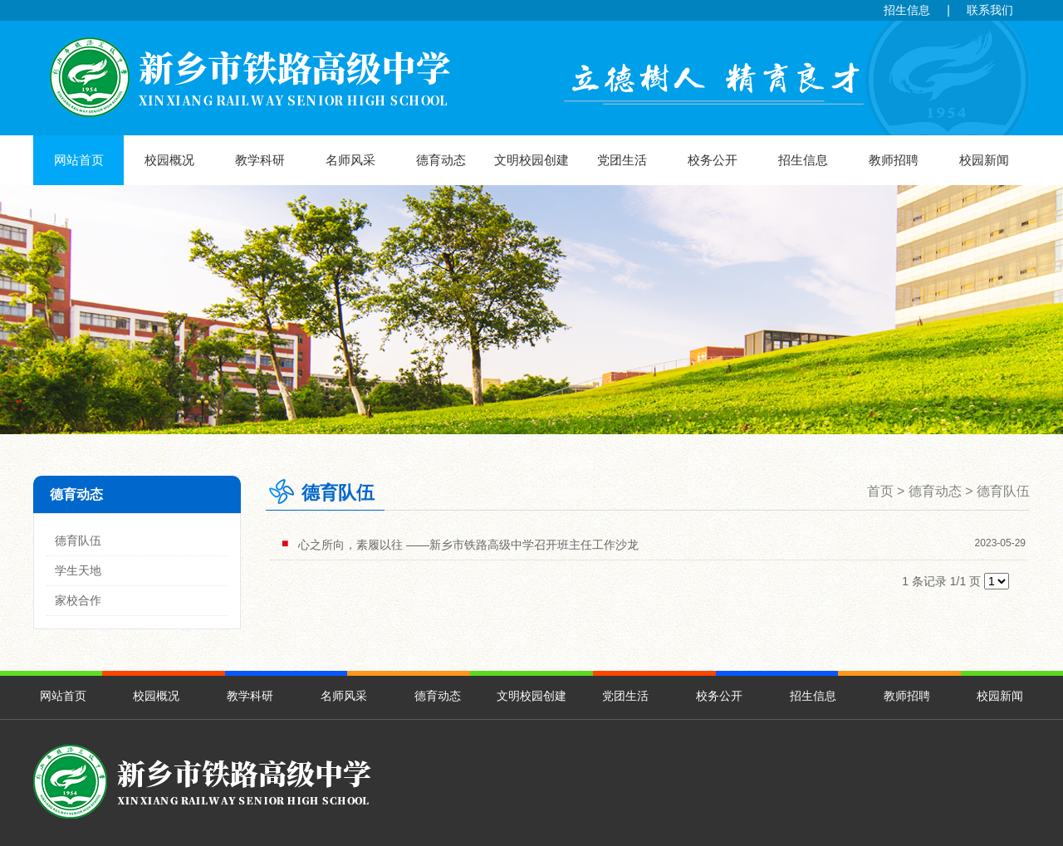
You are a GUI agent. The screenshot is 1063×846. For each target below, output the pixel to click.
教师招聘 (893, 160)
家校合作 (78, 600)
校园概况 (169, 160)
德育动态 (441, 160)
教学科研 (260, 160)
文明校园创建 (531, 160)
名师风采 (350, 160)
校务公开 (712, 160)
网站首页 (79, 160)
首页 (880, 491)
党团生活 (622, 160)
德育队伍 (78, 540)
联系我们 (990, 10)
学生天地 (78, 570)
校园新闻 (984, 160)
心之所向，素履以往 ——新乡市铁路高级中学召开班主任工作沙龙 (468, 544)
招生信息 (907, 10)
